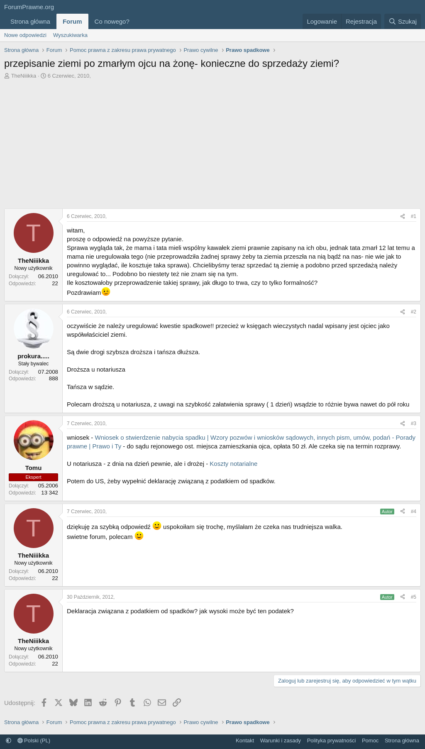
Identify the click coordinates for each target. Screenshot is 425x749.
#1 (413, 216)
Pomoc (370, 740)
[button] (136, 21)
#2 (413, 312)
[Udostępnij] (402, 216)
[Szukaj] (402, 21)
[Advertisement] (212, 142)
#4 (413, 511)
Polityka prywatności (331, 740)
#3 (413, 423)
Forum (72, 21)
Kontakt (245, 740)
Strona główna (30, 21)
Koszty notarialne (233, 463)
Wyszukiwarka (70, 35)
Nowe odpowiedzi (25, 35)
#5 (413, 597)
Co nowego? (112, 21)
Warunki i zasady (280, 740)
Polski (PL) (33, 740)
